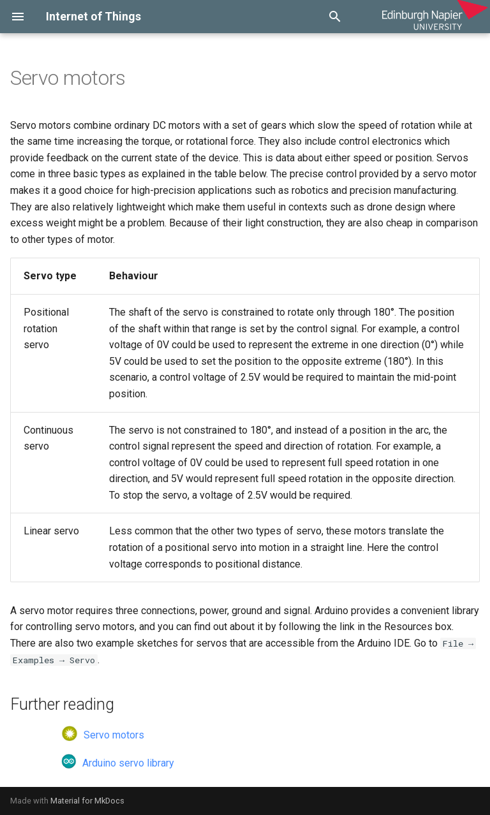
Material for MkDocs (87, 800)
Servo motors (102, 735)
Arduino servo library (117, 763)
